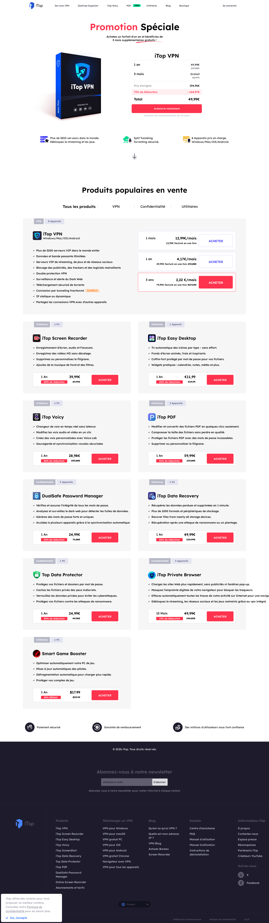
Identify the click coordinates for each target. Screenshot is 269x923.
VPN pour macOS (114, 834)
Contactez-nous (248, 834)
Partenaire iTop (248, 850)
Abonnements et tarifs (70, 887)
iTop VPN (62, 828)
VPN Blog (155, 843)
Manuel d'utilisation (202, 839)
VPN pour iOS (112, 845)
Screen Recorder (159, 854)
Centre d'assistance (202, 828)
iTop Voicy (62, 845)
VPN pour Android (114, 850)
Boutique (184, 5)
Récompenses (247, 845)
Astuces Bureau (159, 849)
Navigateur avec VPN (117, 861)
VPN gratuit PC (112, 839)
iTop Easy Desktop (68, 839)
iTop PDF (61, 867)
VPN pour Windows (115, 828)
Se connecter (230, 5)
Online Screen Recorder (71, 882)
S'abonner (159, 782)
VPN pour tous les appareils (121, 867)
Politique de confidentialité (222, 919)
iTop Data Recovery (68, 856)
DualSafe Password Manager (68, 874)
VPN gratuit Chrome (116, 856)
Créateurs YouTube (250, 856)
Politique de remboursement (187, 919)
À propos (244, 828)
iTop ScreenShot (66, 850)
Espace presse (247, 839)
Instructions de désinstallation (199, 852)
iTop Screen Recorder (70, 834)
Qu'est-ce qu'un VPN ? (163, 828)
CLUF (246, 919)
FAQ (192, 834)
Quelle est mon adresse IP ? (164, 836)
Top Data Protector (68, 861)
